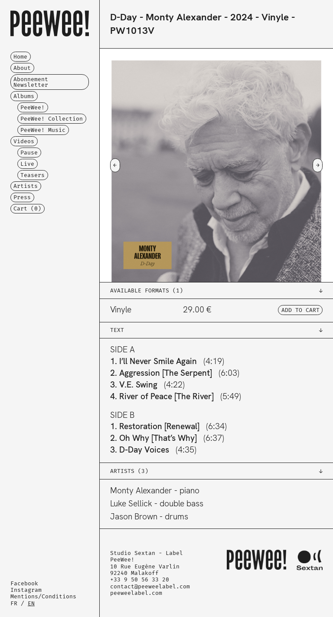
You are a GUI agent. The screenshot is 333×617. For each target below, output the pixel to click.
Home (20, 56)
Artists (25, 186)
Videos (23, 141)
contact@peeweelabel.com (150, 586)
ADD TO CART (300, 310)
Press (22, 197)
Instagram (26, 590)
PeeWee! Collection (51, 118)
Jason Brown (133, 516)
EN (31, 603)
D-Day (123, 17)
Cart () (27, 208)
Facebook (24, 583)
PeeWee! (32, 107)
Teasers (32, 175)
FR (13, 603)
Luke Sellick (131, 503)
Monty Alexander (184, 17)
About (22, 68)
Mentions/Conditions (43, 596)
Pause (29, 152)
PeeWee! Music (42, 130)
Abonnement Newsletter (30, 82)
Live (27, 164)
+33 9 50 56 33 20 (139, 579)
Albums (23, 96)
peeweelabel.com (136, 593)
